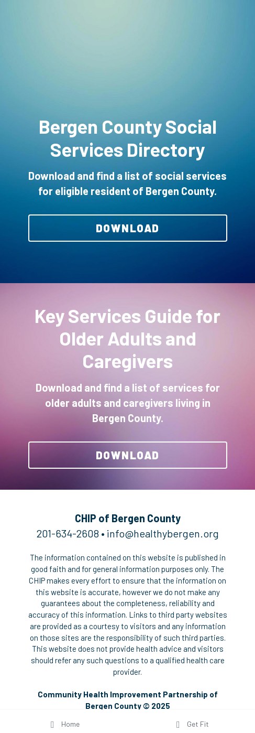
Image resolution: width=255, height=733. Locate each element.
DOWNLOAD (128, 228)
